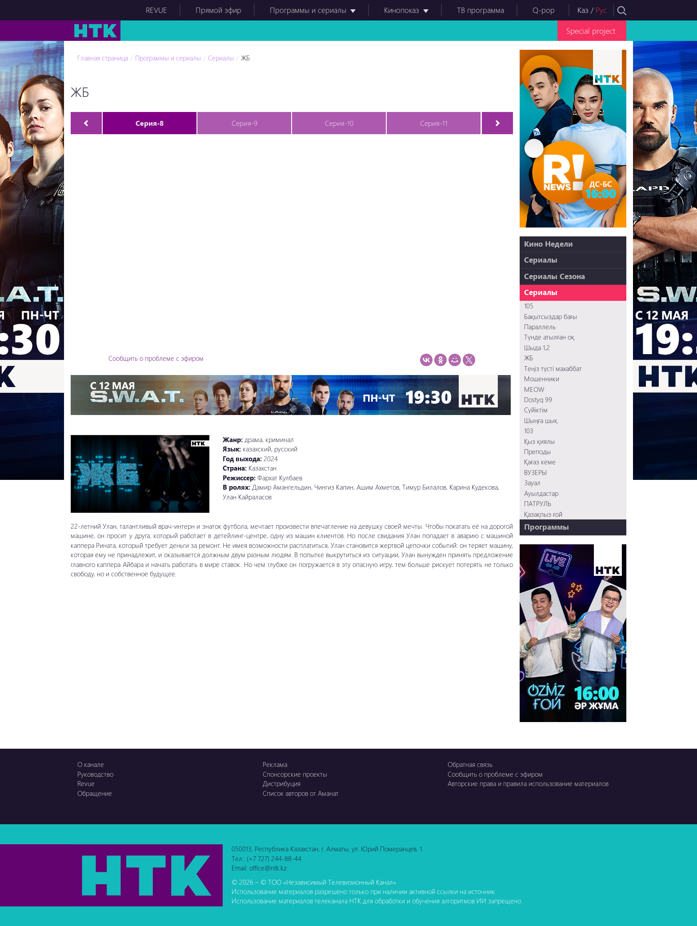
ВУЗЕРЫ (535, 472)
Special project (590, 30)
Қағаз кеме (540, 461)
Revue (86, 783)
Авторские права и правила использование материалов (528, 783)
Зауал (532, 482)
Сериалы (221, 57)
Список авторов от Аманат (301, 793)
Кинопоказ (401, 10)
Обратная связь (470, 764)
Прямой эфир (218, 10)
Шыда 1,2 (537, 347)
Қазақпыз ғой (543, 514)
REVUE (156, 10)
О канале (90, 764)
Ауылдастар (541, 493)
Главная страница (102, 57)
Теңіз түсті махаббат (553, 368)
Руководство (95, 774)
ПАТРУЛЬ (537, 503)
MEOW (534, 389)
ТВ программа (480, 10)
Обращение (94, 793)
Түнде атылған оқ (549, 336)
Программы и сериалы (308, 10)
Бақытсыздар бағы (550, 316)
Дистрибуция (281, 783)
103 (528, 430)
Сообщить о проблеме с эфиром (156, 358)
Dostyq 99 (538, 399)
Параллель (540, 326)
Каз (583, 10)
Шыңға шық (540, 420)
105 (528, 305)
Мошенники (541, 378)
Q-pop (544, 10)
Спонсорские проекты (295, 774)
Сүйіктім (536, 409)
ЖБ (245, 57)
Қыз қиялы (539, 441)
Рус (601, 10)
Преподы (537, 451)
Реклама (275, 764)
